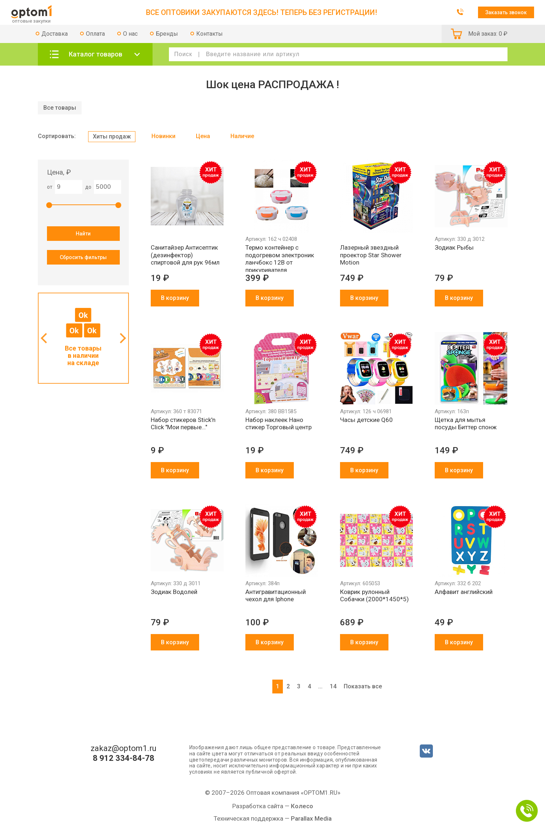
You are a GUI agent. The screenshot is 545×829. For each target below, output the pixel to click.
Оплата (95, 33)
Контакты (209, 33)
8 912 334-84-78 (123, 758)
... (320, 686)
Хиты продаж (112, 136)
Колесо (302, 806)
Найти (83, 233)
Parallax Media (311, 818)
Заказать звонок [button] (506, 12)
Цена (203, 136)
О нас (130, 33)
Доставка (55, 33)
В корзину (175, 297)
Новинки (163, 136)
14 (333, 686)
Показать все (363, 686)
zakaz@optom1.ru (124, 748)
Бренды (167, 33)
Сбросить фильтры (83, 257)
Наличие (242, 136)
